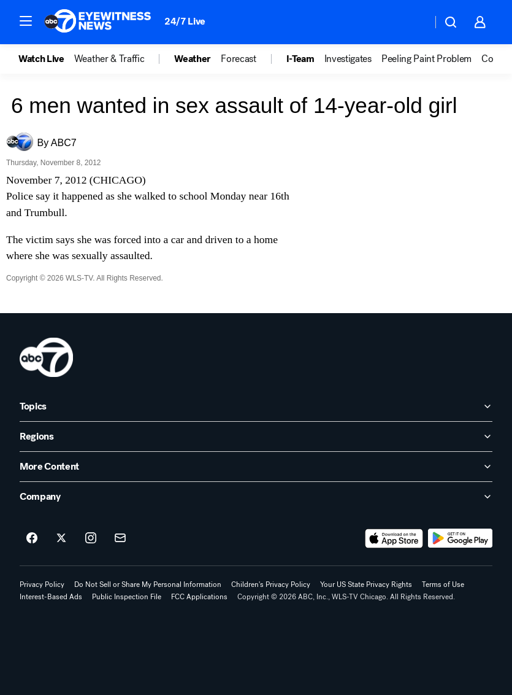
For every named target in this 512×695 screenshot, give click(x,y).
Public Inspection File (126, 596)
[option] (46, 59)
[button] (26, 21)
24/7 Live (184, 21)
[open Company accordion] (256, 497)
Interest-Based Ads (51, 596)
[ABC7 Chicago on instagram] (90, 538)
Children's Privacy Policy (270, 584)
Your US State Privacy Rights (366, 584)
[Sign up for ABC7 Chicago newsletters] (120, 538)
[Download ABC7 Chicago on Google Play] (460, 538)
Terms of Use (443, 584)
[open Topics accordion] (256, 406)
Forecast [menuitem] (238, 58)
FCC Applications (199, 596)
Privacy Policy (42, 584)
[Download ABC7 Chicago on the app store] (394, 538)
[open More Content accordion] (256, 467)
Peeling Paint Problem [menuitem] (426, 58)
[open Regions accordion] (256, 436)
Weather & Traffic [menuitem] (109, 58)
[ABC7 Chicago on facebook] (32, 538)
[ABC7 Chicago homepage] (98, 22)
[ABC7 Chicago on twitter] (61, 538)
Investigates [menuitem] (348, 58)
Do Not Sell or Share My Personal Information (147, 584)
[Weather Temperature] (413, 22)
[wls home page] (46, 357)
